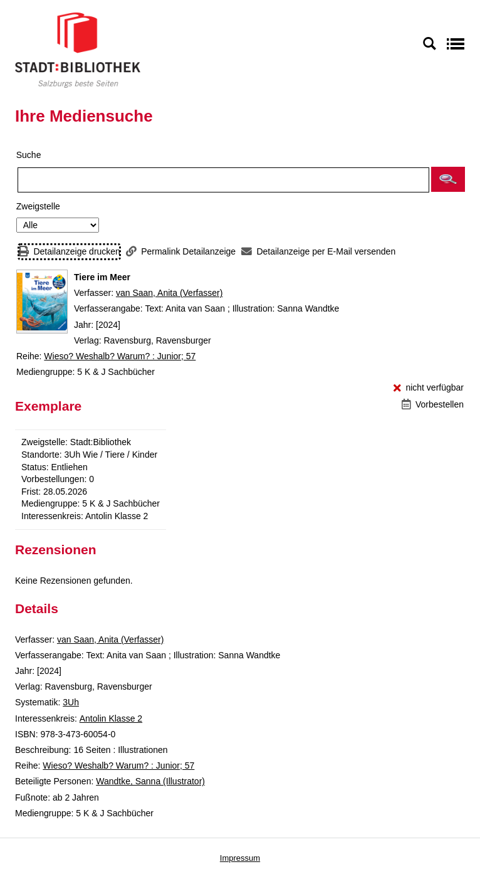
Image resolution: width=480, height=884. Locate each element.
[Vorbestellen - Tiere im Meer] (433, 405)
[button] (448, 179)
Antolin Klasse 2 (111, 718)
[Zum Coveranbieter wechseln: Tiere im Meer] (42, 302)
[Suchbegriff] (223, 179)
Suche (28, 155)
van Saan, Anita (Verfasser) (169, 293)
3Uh (71, 702)
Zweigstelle (38, 206)
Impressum (240, 858)
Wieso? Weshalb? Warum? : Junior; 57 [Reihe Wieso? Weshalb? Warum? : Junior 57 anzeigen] (120, 356)
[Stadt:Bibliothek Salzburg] (77, 50)
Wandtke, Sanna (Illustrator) (150, 781)
